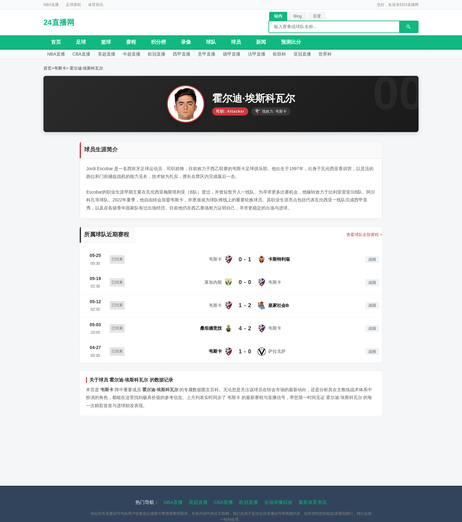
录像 (186, 42)
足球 (81, 42)
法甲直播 (288, 55)
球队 (211, 42)
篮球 (106, 42)
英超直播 (116, 55)
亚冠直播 (341, 55)
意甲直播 (231, 55)
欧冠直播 (173, 55)
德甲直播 (260, 55)
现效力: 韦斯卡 (271, 115)
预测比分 (291, 42)
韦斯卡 (60, 72)
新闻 (261, 42)
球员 (236, 42)
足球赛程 (73, 4)
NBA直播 (51, 4)
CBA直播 (87, 55)
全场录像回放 (278, 506)
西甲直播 (202, 55)
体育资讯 (95, 4)
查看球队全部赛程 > (364, 238)
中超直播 (144, 55)
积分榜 (158, 42)
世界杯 (368, 55)
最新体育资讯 (313, 506)
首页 (56, 42)
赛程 (131, 42)
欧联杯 (315, 55)
